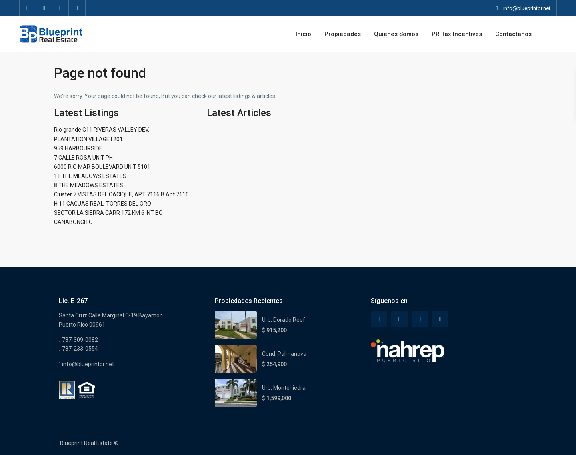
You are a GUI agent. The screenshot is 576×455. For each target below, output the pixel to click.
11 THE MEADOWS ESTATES (90, 176)
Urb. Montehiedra (284, 388)
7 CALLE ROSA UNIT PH (83, 157)
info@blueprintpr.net (87, 364)
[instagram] (77, 8)
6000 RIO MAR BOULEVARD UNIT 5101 (102, 167)
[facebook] (28, 8)
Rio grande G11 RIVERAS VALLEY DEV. (101, 129)
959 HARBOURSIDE (78, 148)
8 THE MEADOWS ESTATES (88, 185)
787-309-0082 (79, 340)
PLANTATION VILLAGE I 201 (88, 139)
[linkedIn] (60, 8)
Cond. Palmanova (284, 354)
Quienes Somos (396, 34)
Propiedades (342, 34)
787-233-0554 (79, 348)
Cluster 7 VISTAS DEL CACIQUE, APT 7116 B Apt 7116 (121, 194)
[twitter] (44, 8)
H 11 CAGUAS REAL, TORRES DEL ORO (102, 203)
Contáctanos (513, 34)
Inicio (303, 34)
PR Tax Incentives (457, 34)
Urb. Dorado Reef (283, 320)
